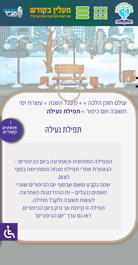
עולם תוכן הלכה (107, 102)
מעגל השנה (63, 102)
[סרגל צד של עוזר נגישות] (9, 232)
